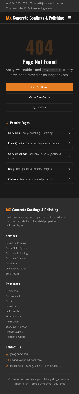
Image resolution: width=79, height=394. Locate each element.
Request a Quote (16, 336)
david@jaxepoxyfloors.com (47, 3)
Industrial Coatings (16, 243)
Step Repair (12, 273)
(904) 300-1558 (16, 3)
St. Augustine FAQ (16, 326)
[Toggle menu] (69, 17)
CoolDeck (11, 263)
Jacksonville (12, 311)
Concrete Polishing (17, 253)
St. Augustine (13, 316)
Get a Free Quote (39, 97)
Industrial (11, 306)
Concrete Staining (16, 258)
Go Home (39, 87)
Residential (12, 291)
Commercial (13, 296)
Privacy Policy (21, 383)
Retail (9, 301)
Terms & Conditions (41, 383)
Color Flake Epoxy (16, 248)
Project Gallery (14, 331)
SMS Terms (59, 383)
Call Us (39, 107)
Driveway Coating (16, 268)
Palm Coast (12, 321)
